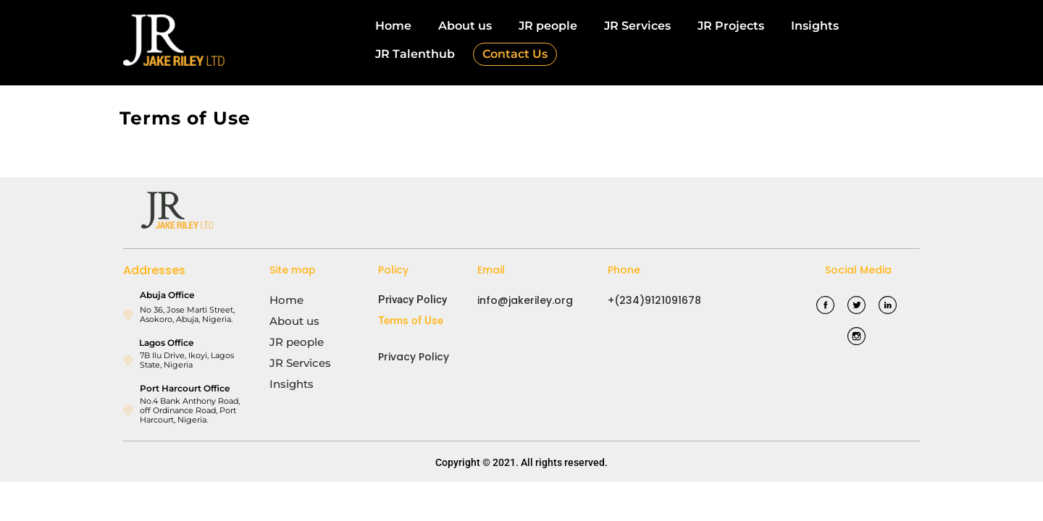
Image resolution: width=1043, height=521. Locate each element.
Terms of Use (410, 320)
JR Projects (731, 26)
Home (393, 26)
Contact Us (515, 54)
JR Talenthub (415, 54)
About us (465, 26)
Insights (815, 26)
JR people (548, 26)
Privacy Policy (412, 299)
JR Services (637, 26)
